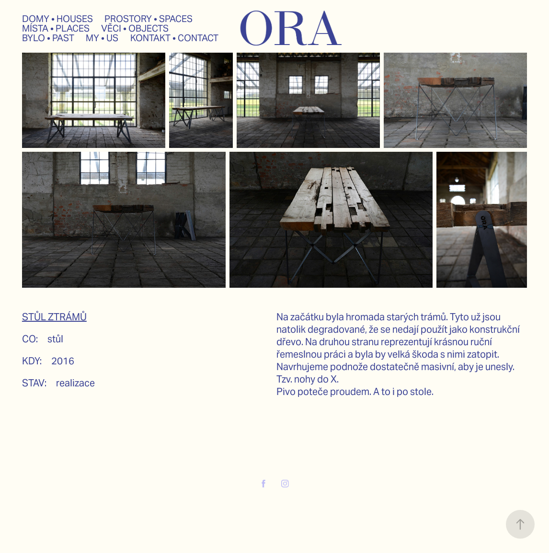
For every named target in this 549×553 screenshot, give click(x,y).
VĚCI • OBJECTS (135, 28)
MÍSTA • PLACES (56, 28)
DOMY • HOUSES (57, 18)
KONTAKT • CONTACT (174, 38)
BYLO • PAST (48, 38)
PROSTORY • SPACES (148, 18)
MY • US (102, 38)
